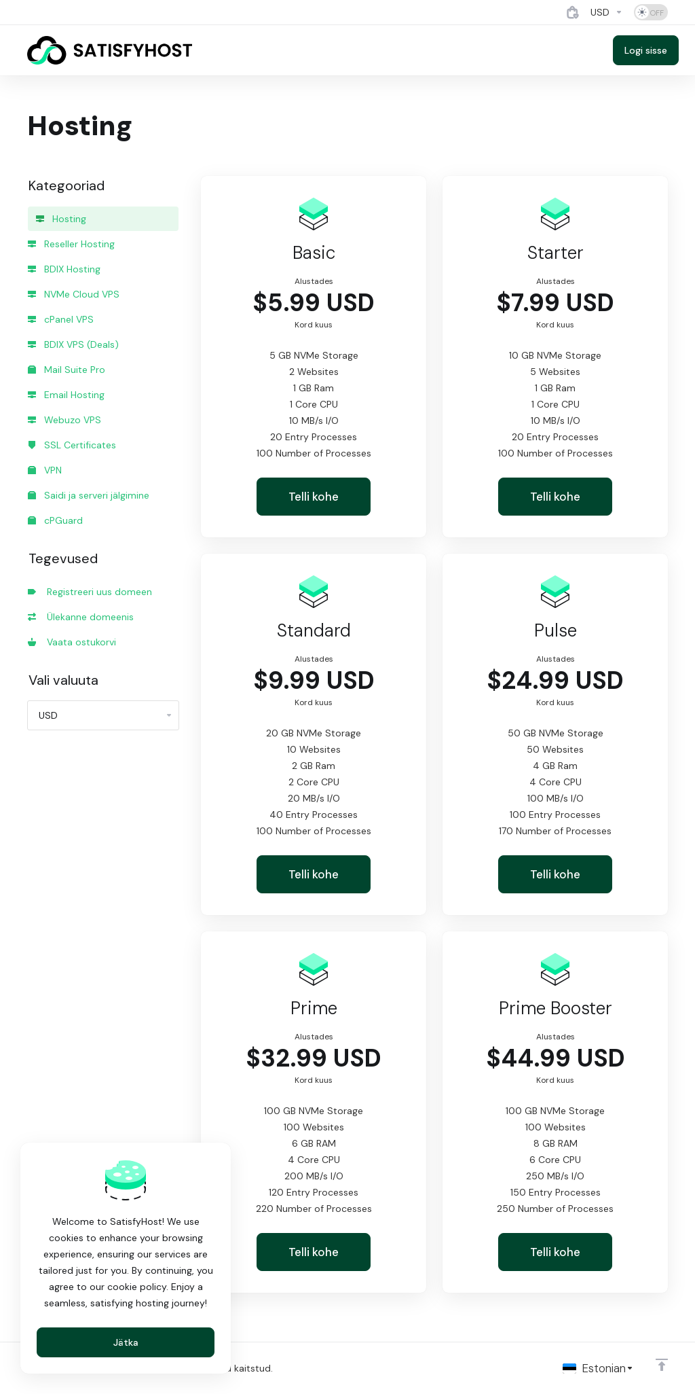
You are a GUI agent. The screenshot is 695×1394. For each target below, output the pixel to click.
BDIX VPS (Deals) (73, 344)
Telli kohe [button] (313, 496)
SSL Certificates (72, 445)
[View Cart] (573, 12)
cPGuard (55, 520)
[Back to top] (662, 1364)
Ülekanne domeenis (81, 617)
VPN (45, 470)
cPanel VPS (61, 319)
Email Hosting (66, 395)
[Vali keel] (598, 1368)
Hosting (61, 219)
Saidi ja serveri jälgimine (88, 495)
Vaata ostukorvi (72, 642)
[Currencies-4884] (606, 12)
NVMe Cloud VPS (73, 294)
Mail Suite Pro (66, 369)
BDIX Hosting (64, 269)
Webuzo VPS (64, 420)
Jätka (125, 1342)
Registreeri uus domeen (90, 592)
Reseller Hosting (71, 244)
